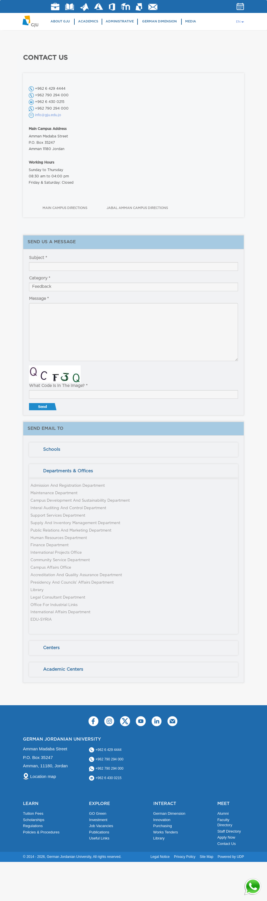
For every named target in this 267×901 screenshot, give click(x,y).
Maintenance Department (54, 493)
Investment (98, 820)
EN (238, 21)
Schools (51, 449)
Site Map (206, 857)
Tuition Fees (33, 813)
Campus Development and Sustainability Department (80, 501)
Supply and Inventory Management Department (75, 523)
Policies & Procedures (41, 832)
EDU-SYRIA (41, 620)
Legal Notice (160, 857)
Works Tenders (165, 832)
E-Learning (126, 6)
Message (39, 299)
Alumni (223, 813)
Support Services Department (57, 515)
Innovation (162, 820)
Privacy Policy (185, 857)
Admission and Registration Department (67, 486)
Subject (38, 258)
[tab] (133, 449)
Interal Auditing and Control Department (68, 508)
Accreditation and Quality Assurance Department (76, 575)
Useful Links (99, 838)
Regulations (33, 826)
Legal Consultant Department (57, 597)
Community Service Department (60, 560)
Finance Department (49, 545)
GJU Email (153, 7)
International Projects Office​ (56, 553)
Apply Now (226, 837)
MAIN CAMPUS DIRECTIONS (64, 208)
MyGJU (139, 7)
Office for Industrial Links (54, 605)
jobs (55, 7)
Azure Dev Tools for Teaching (98, 6)
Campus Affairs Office (50, 568)
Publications (99, 832)
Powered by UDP (231, 857)
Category (39, 278)
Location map (43, 776)
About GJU (60, 21)
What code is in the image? (58, 386)
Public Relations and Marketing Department (70, 530)
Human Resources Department (58, 538)
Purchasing (162, 826)
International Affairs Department (60, 612)
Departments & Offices (68, 471)
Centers (51, 648)
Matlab (84, 7)
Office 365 (112, 7)
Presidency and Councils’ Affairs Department (72, 582)
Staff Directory (229, 831)
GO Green (97, 813)
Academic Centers (63, 669)
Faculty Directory (224, 822)
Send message (43, 408)
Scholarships (33, 820)
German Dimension (159, 21)
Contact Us (226, 843)
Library (70, 7)
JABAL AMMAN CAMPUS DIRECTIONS (137, 208)
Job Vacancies (101, 826)
